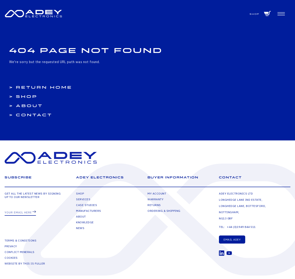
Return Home (44, 87)
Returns (154, 205)
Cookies (11, 257)
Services (83, 199)
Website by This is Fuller (25, 263)
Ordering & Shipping (164, 210)
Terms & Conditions (20, 240)
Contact (34, 115)
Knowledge (85, 222)
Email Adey (232, 239)
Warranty (155, 199)
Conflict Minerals (20, 252)
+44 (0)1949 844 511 (241, 227)
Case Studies (86, 205)
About (29, 106)
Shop (254, 14)
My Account (157, 193)
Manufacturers (88, 210)
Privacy (11, 246)
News (80, 228)
